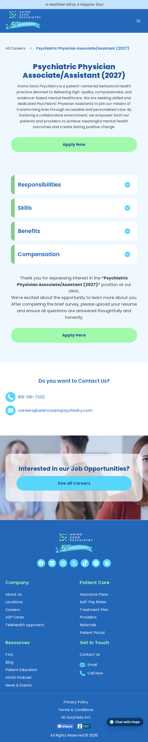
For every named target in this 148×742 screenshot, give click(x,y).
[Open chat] (125, 722)
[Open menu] (138, 20)
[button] (92, 633)
